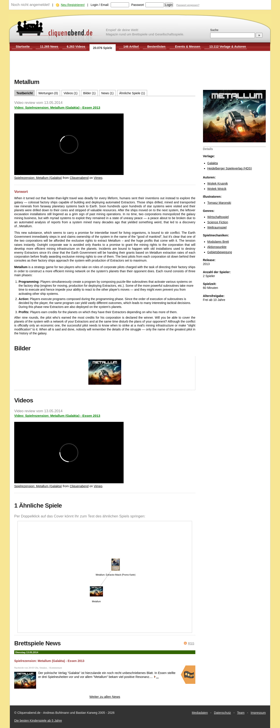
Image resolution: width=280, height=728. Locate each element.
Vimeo (98, 178)
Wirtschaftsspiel (218, 217)
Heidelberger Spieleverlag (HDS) (229, 168)
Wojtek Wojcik (216, 188)
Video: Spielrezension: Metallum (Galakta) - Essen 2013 (57, 107)
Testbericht (24, 93)
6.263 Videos (76, 46)
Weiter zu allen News (104, 696)
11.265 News (49, 46)
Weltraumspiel (217, 227)
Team (241, 712)
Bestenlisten (156, 46)
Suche (214, 30)
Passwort (137, 5)
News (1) (107, 93)
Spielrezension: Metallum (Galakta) (38, 178)
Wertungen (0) (48, 93)
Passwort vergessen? (187, 5)
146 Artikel (131, 46)
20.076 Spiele (102, 48)
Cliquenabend (79, 178)
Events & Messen (187, 46)
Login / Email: (100, 5)
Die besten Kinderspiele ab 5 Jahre (38, 720)
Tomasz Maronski (219, 202)
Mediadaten (200, 712)
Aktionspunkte (217, 247)
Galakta (212, 163)
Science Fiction (217, 222)
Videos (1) (71, 93)
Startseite (23, 46)
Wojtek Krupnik (217, 183)
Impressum (258, 712)
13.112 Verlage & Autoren (227, 46)
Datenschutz (222, 712)
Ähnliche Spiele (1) (132, 93)
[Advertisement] (140, 65)
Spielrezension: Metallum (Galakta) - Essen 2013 (49, 661)
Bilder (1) (89, 93)
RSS (191, 643)
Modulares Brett (218, 241)
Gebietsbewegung (219, 252)
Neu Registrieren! (73, 5)
